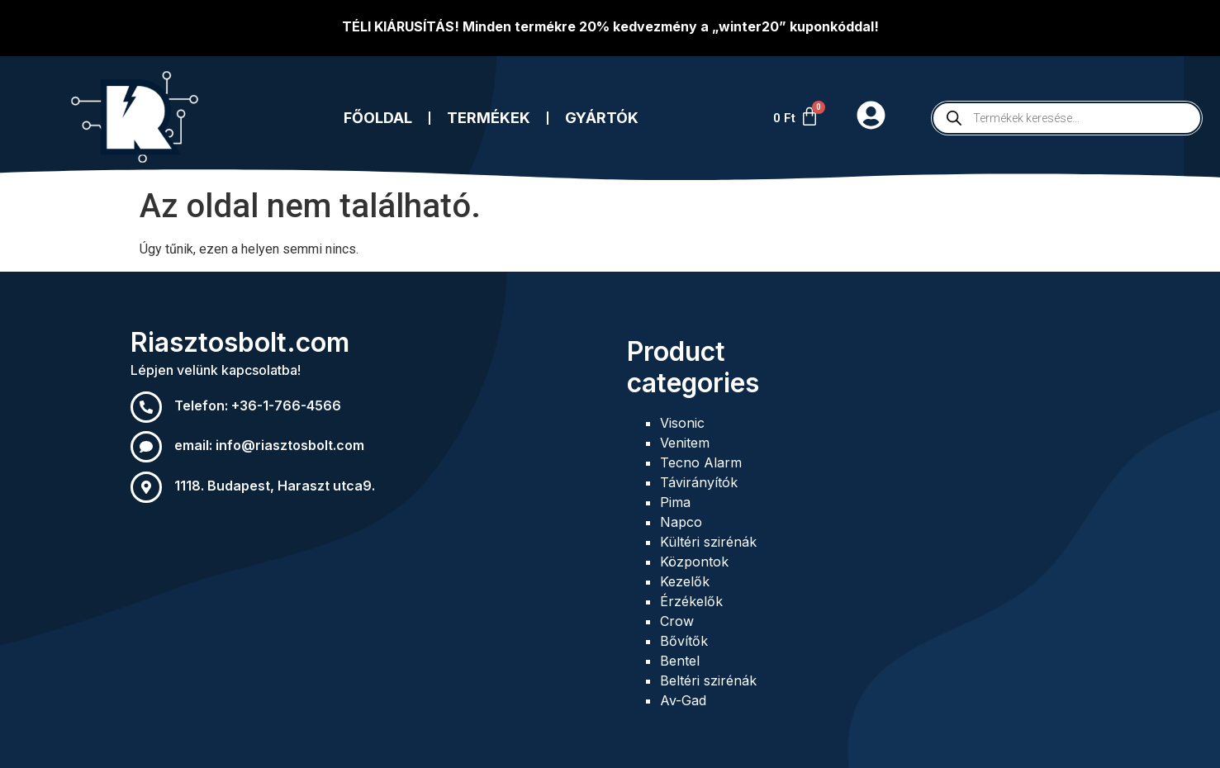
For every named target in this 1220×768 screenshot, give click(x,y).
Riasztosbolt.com (240, 342)
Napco (681, 522)
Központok (694, 561)
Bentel (680, 660)
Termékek (488, 117)
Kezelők (685, 581)
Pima (675, 502)
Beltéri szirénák (708, 680)
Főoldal (378, 117)
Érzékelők (691, 601)
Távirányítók (699, 482)
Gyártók (601, 117)
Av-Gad (683, 700)
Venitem (685, 442)
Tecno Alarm (701, 462)
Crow (677, 621)
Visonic (682, 423)
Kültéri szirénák (708, 541)
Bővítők (684, 641)
